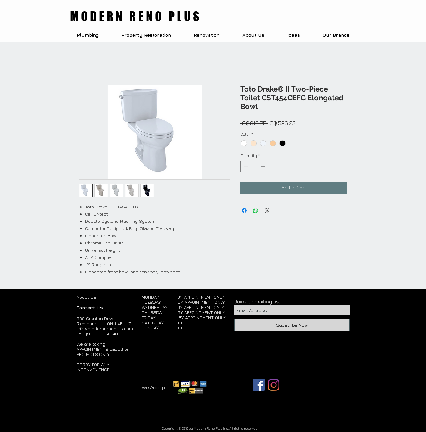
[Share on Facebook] (244, 210)
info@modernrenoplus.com (105, 328)
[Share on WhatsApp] (255, 210)
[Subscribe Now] (292, 325)
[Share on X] (267, 210)
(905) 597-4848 (102, 333)
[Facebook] (259, 385)
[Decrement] (245, 166)
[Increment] (263, 166)
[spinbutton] (254, 166)
